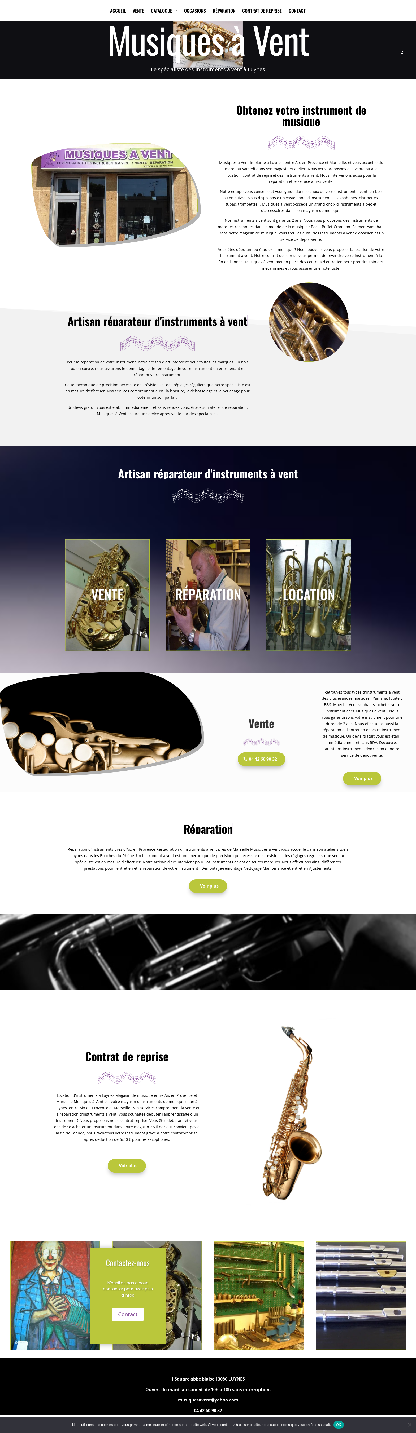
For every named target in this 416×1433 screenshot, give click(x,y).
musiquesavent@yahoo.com (208, 1400)
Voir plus (363, 778)
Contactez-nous (128, 1262)
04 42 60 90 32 (263, 759)
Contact (128, 1314)
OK (338, 1425)
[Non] (409, 1424)
